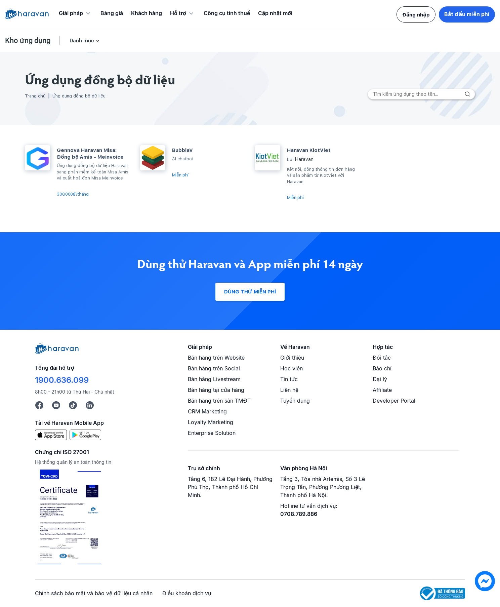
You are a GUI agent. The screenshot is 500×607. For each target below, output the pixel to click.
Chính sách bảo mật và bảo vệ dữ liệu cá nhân (94, 593)
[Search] (421, 94)
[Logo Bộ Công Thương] (442, 593)
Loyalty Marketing (210, 422)
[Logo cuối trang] (57, 352)
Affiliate (382, 390)
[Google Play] (85, 434)
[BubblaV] (152, 157)
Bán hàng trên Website (216, 357)
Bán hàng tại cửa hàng (216, 390)
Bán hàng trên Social (214, 368)
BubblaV (182, 150)
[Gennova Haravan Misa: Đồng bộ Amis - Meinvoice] (37, 157)
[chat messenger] (485, 589)
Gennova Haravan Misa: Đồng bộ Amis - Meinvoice (90, 153)
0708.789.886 (298, 514)
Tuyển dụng (295, 400)
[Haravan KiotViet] (267, 157)
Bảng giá (111, 13)
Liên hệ (289, 390)
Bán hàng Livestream (214, 379)
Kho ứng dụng (27, 40)
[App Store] (51, 434)
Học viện (291, 368)
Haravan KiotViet (309, 150)
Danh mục (84, 40)
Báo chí (382, 368)
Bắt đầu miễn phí (467, 14)
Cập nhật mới (275, 13)
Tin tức (289, 379)
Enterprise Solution (212, 433)
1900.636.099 (62, 380)
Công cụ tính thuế (227, 13)
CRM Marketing (207, 411)
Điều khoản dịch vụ (186, 593)
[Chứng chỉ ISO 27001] (69, 518)
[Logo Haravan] (27, 14)
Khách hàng (146, 13)
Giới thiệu (292, 357)
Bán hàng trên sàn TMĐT (219, 400)
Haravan (304, 159)
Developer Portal (394, 400)
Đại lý (380, 379)
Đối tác (382, 357)
